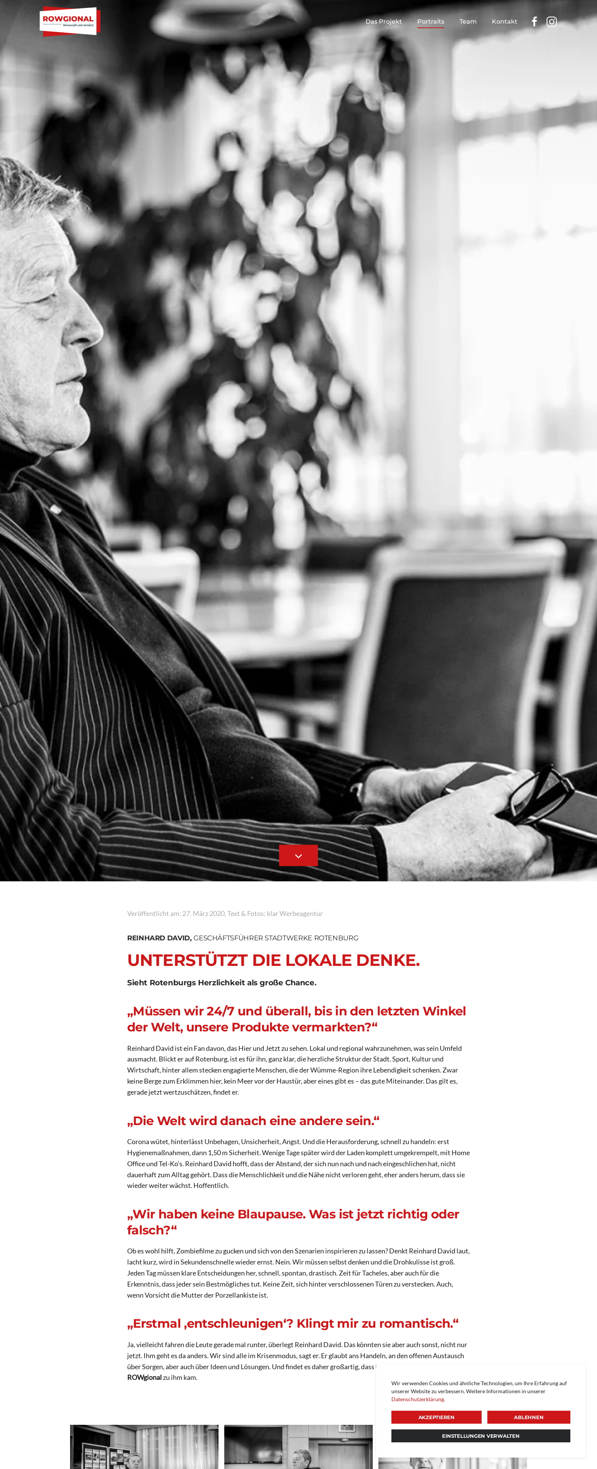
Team (468, 21)
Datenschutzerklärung (417, 1399)
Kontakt (504, 21)
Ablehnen (528, 1417)
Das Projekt (384, 21)
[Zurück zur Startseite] (70, 21)
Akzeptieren (436, 1417)
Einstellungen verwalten (480, 1436)
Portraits (430, 21)
